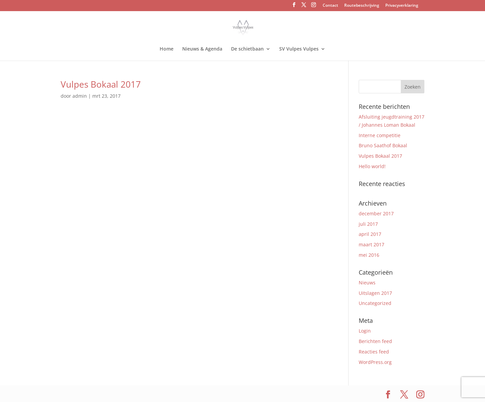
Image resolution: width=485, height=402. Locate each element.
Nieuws (367, 282)
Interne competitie (379, 135)
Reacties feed (374, 351)
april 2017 (370, 234)
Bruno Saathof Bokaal (383, 145)
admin (79, 96)
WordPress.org (375, 362)
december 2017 (376, 213)
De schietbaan (247, 49)
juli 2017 (368, 224)
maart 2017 (371, 244)
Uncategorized (375, 303)
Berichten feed (375, 341)
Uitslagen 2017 (375, 293)
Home (166, 49)
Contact (330, 5)
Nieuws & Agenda (202, 49)
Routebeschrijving (361, 5)
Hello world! (372, 166)
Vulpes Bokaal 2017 (101, 84)
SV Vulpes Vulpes (299, 49)
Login (365, 331)
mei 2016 (369, 255)
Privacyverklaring (401, 5)
